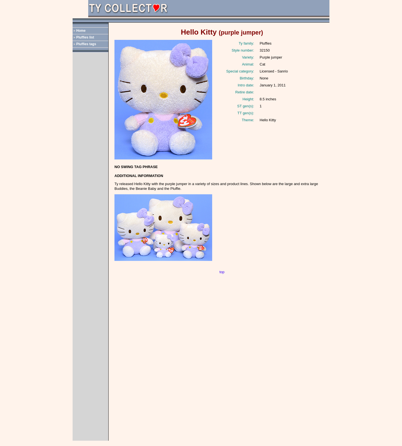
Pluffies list (85, 37)
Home (80, 31)
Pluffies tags (86, 44)
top (221, 272)
